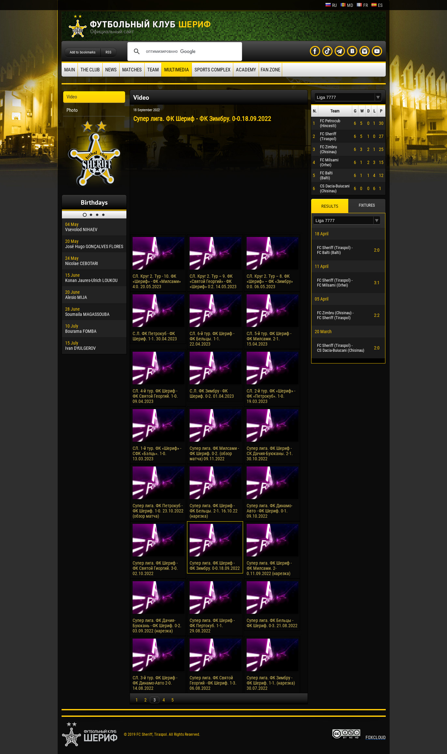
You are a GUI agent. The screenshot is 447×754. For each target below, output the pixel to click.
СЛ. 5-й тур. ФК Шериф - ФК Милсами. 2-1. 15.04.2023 (269, 339)
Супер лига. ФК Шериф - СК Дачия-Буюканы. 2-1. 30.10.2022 (270, 453)
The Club (90, 70)
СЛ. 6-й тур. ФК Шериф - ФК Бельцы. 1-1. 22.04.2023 (212, 339)
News (111, 70)
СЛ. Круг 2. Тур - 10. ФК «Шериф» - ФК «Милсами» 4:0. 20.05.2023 (157, 281)
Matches (132, 70)
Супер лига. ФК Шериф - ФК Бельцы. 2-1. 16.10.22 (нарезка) (214, 511)
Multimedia (176, 70)
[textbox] (344, 97)
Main (69, 70)
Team (153, 70)
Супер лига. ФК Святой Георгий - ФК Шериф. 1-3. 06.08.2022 (213, 683)
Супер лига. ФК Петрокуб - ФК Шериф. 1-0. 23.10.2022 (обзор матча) (158, 511)
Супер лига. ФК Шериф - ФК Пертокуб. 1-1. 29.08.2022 (212, 625)
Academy (246, 70)
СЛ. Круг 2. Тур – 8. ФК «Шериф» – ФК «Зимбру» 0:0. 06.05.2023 (270, 281)
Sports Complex (212, 70)
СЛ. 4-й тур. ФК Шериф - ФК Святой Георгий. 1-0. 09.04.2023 (155, 396)
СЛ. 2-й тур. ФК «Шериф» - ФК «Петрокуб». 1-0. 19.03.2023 (271, 396)
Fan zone (270, 70)
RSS (108, 52)
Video (71, 97)
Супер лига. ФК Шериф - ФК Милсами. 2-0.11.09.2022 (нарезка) (269, 568)
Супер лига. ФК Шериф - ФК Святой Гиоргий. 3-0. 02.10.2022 (155, 568)
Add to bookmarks (82, 52)
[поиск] (184, 51)
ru (331, 5)
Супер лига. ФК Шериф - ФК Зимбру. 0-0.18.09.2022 (215, 565)
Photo (72, 110)
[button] (378, 97)
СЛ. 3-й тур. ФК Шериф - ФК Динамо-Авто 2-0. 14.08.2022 (155, 683)
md (346, 5)
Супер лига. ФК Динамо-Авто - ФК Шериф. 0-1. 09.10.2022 (269, 511)
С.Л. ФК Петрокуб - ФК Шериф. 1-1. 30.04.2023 (155, 336)
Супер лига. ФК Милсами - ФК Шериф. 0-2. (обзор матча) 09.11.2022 (214, 453)
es (376, 5)
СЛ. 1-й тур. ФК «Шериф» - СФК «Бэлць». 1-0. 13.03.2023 (157, 453)
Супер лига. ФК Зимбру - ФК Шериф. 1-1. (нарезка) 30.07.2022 (271, 683)
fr (362, 5)
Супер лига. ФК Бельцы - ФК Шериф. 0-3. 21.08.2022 (272, 623)
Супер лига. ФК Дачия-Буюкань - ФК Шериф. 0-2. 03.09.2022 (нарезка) (157, 625)
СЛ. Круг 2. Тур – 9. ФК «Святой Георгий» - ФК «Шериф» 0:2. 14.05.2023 (213, 281)
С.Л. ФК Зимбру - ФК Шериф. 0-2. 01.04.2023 (212, 393)
